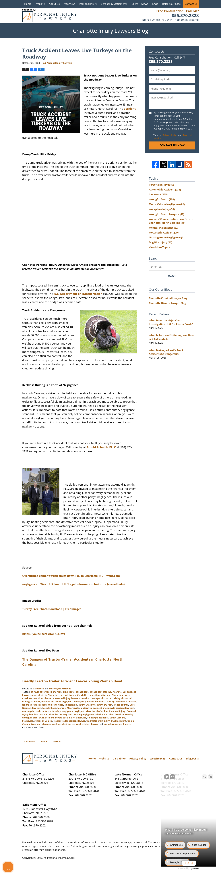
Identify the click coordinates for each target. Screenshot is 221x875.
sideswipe (81, 717)
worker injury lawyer (87, 724)
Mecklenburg (49, 707)
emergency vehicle (84, 701)
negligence (67, 711)
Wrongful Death (162, 199)
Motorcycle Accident (60, 688)
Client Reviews (140, 4)
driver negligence (64, 701)
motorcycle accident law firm (118, 707)
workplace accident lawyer (117, 724)
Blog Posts (192, 758)
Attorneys (69, 4)
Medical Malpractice (163, 227)
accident (129, 108)
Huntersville (70, 704)
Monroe (61, 707)
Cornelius (84, 698)
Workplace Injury (162, 209)
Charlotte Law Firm (32, 698)
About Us (54, 4)
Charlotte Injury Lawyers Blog (49, 15)
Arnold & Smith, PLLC (101, 447)
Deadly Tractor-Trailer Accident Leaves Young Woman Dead (72, 681)
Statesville (27, 720)
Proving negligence (84, 714)
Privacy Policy (170, 135)
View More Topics (159, 247)
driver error (47, 701)
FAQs (155, 4)
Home (27, 4)
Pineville (53, 714)
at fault (35, 691)
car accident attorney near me (106, 691)
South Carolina (117, 717)
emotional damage (105, 701)
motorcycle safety (51, 711)
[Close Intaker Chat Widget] (210, 776)
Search (172, 276)
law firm (36, 707)
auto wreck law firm (50, 691)
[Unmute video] (166, 776)
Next (56, 741)
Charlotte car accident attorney (93, 695)
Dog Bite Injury (160, 242)
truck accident (118, 720)
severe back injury (65, 717)
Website (40, 4)
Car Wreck (38, 688)
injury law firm (104, 704)
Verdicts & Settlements (114, 4)
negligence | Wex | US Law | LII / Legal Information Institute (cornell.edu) (73, 584)
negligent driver (82, 711)
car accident (82, 691)
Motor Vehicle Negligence (167, 204)
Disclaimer (119, 758)
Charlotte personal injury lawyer (61, 698)
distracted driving (110, 698)
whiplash (46, 724)
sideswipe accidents (98, 717)
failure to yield (55, 704)
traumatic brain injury (98, 720)
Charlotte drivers (121, 695)
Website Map (157, 758)
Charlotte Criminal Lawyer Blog (168, 298)
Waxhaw (35, 724)
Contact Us (191, 4)
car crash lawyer (67, 695)
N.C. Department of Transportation (78, 294)
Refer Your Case (171, 4)
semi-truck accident (43, 717)
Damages (95, 698)
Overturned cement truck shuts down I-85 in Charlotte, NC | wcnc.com (71, 576)
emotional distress (126, 701)
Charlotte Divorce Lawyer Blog (167, 303)
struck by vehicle (43, 720)
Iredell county (121, 704)
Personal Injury (88, 4)
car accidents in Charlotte (44, 695)
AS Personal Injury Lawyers (59, 857)
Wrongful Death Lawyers (166, 214)
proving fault (65, 714)
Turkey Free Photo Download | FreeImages (51, 609)
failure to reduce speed (34, 704)
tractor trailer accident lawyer (69, 720)
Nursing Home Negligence (167, 237)
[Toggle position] (204, 776)
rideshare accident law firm (109, 714)
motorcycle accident (91, 707)
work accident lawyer (63, 724)
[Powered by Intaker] (195, 868)
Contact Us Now (171, 145)
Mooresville (73, 707)
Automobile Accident (165, 189)
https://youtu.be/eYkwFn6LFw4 (43, 634)
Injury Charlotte (87, 704)
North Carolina (100, 711)
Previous (29, 741)
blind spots (68, 691)
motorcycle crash (31, 711)
